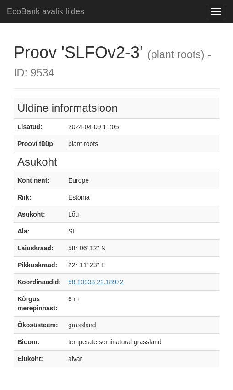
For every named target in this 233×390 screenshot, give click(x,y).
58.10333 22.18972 (96, 282)
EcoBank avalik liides (45, 11)
